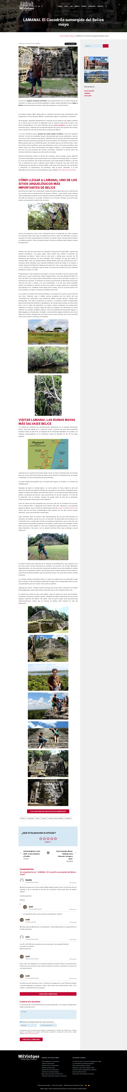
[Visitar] (36, 6)
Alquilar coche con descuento (50, 1065)
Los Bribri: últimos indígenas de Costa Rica (84, 1069)
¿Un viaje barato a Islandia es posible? (83, 1063)
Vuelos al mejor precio (48, 1063)
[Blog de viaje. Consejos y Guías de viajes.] (27, 6)
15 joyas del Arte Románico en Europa (83, 1074)
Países (67, 36)
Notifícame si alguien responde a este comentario (37, 1022)
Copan (60, 508)
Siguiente (65, 856)
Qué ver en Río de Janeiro (79, 1072)
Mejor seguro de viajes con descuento (52, 1074)
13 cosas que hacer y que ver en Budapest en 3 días (86, 1061)
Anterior (30, 855)
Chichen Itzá (73, 508)
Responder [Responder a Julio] (73, 939)
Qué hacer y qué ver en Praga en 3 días (83, 1067)
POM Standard (82, 1088)
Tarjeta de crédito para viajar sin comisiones (54, 1076)
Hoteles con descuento (48, 1067)
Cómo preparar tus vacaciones (50, 1061)
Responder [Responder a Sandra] (73, 882)
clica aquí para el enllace (67, 170)
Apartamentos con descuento (50, 1069)
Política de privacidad (31, 1033)
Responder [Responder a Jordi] (73, 909)
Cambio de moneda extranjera (50, 1072)
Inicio (61, 36)
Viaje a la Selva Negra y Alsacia (81, 1065)
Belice (72, 36)
